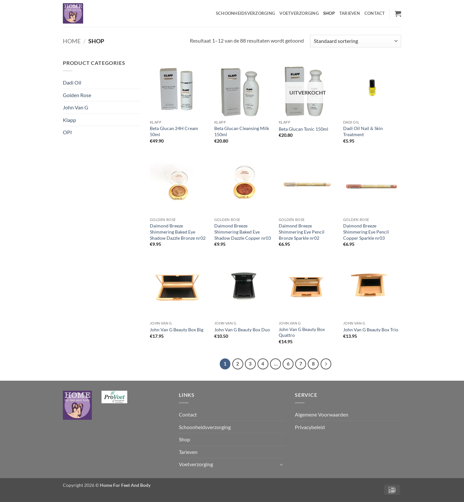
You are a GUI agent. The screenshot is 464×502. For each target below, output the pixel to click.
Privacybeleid (310, 427)
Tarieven (349, 13)
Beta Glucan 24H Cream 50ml (174, 131)
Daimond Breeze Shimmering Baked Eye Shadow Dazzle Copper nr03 (242, 231)
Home (72, 41)
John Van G (75, 107)
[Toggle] (281, 464)
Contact (374, 13)
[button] (398, 13)
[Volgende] (326, 363)
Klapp (69, 120)
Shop (329, 13)
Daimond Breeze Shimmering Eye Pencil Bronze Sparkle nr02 (301, 231)
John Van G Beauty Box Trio (370, 329)
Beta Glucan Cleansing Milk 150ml (241, 131)
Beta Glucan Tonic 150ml (303, 129)
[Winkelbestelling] (355, 41)
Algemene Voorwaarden (321, 414)
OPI (67, 132)
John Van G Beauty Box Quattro (302, 332)
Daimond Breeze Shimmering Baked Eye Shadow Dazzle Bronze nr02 (178, 231)
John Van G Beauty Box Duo (242, 329)
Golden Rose (77, 95)
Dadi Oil (72, 82)
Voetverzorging (299, 13)
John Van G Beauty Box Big (176, 329)
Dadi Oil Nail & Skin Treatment (363, 131)
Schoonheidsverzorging (245, 13)
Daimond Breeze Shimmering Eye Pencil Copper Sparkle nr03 (366, 231)
